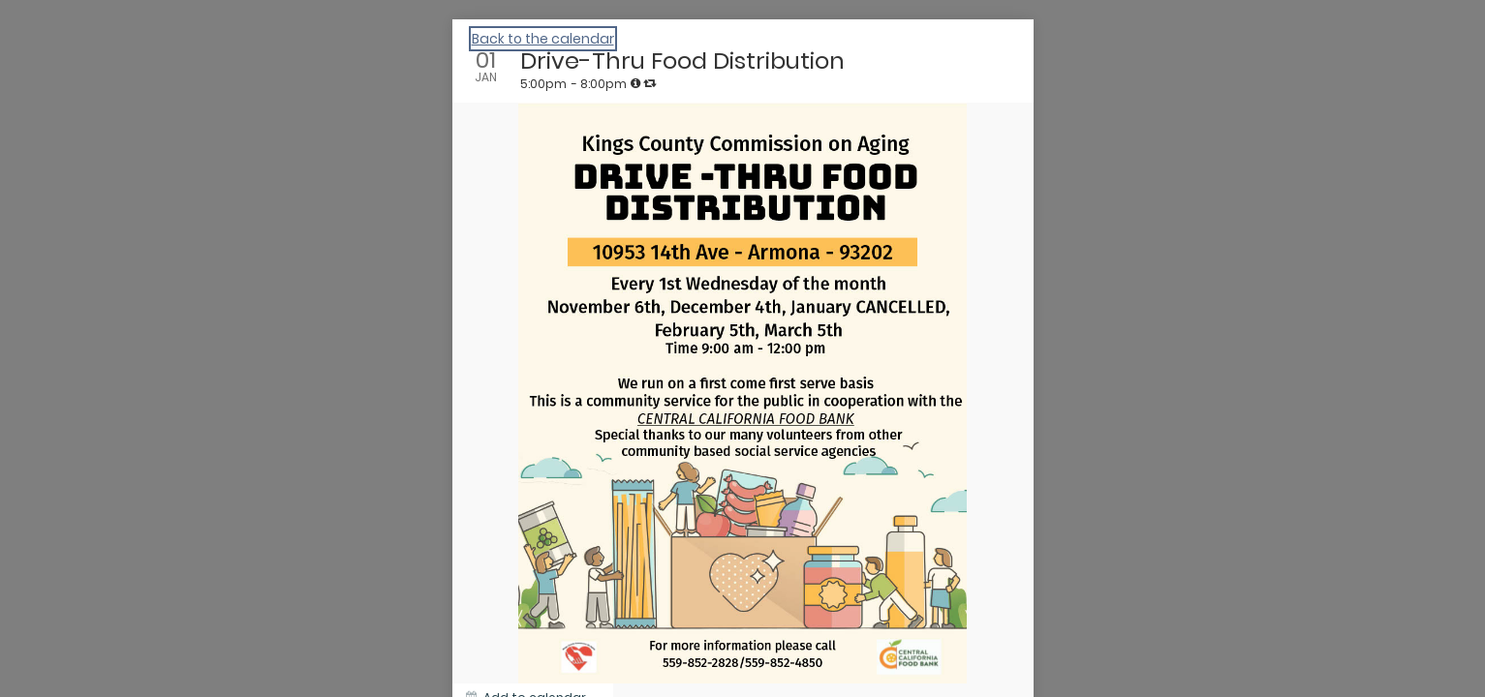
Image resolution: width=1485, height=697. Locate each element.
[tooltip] (635, 83)
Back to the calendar (543, 38)
